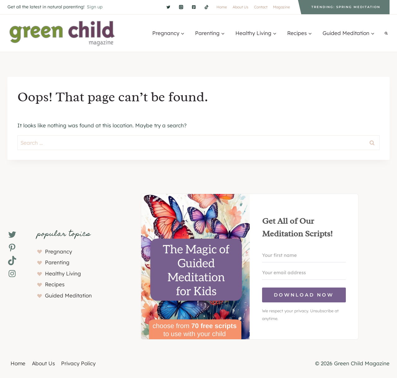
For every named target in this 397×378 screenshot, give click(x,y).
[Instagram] (181, 7)
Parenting (57, 262)
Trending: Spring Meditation (345, 7)
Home (221, 7)
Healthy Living (63, 273)
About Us (240, 7)
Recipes (55, 284)
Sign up (95, 7)
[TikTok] (206, 7)
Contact (260, 7)
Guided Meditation (68, 295)
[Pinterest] (194, 7)
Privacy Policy (78, 363)
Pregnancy (58, 251)
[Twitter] (168, 7)
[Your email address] (304, 273)
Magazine (281, 7)
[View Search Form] (386, 33)
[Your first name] (304, 255)
